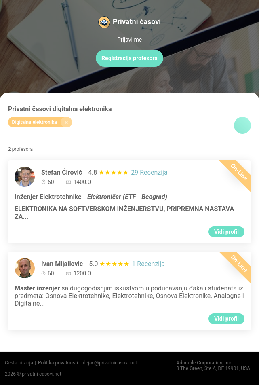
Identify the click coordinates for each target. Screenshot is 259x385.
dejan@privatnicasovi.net (110, 363)
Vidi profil (226, 231)
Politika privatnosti (58, 363)
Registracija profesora (129, 58)
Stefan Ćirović (61, 172)
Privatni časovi (137, 21)
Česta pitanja (19, 363)
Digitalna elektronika (42, 122)
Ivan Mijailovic (62, 264)
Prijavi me (129, 39)
